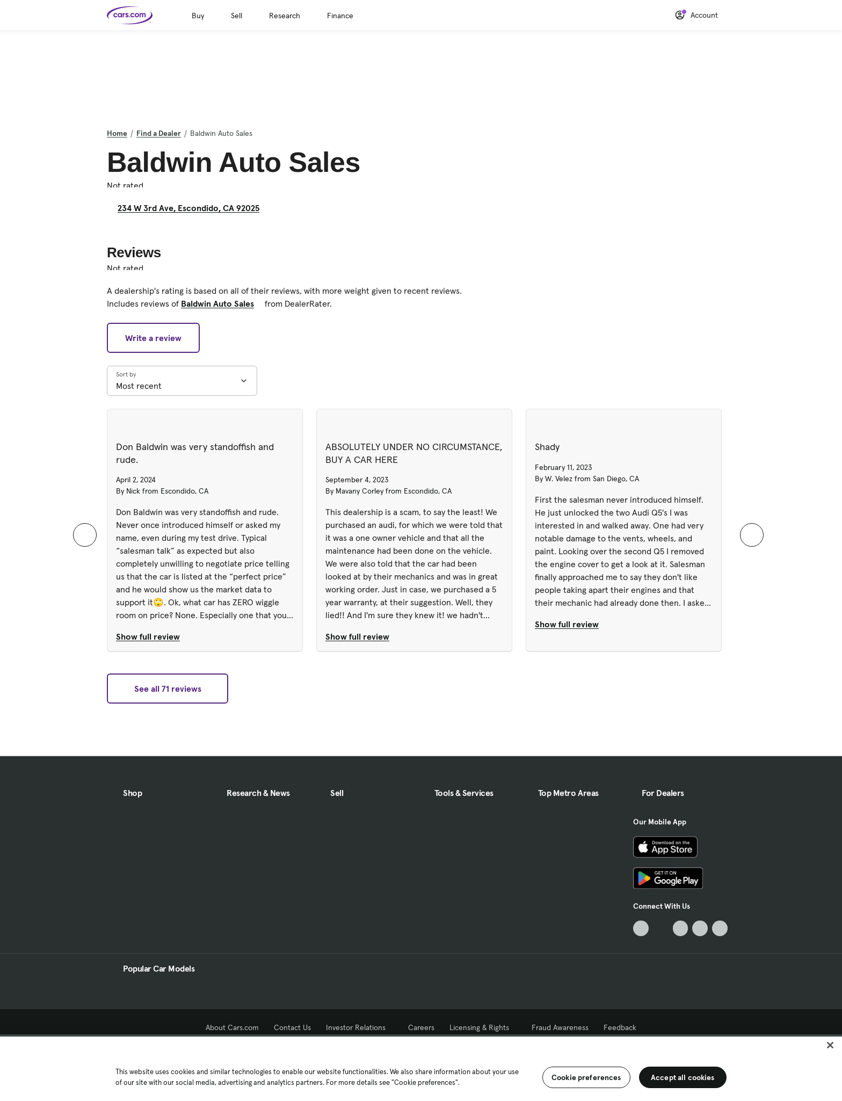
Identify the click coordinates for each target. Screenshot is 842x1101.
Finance (340, 15)
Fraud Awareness (560, 1027)
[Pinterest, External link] (720, 928)
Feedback (620, 1027)
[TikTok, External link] (641, 928)
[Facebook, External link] (661, 928)
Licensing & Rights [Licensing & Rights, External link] (483, 1027)
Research (284, 15)
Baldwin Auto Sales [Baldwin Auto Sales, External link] (222, 303)
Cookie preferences (586, 1077)
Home (117, 133)
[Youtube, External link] (680, 928)
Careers (421, 1027)
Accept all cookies (683, 1077)
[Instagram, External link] (700, 928)
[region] (421, 1067)
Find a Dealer (158, 133)
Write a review (153, 337)
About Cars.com (232, 1027)
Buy (198, 15)
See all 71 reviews (167, 688)
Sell (236, 15)
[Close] (830, 1045)
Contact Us (292, 1027)
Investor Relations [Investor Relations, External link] (359, 1027)
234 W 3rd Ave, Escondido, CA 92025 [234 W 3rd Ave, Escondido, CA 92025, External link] (193, 207)
